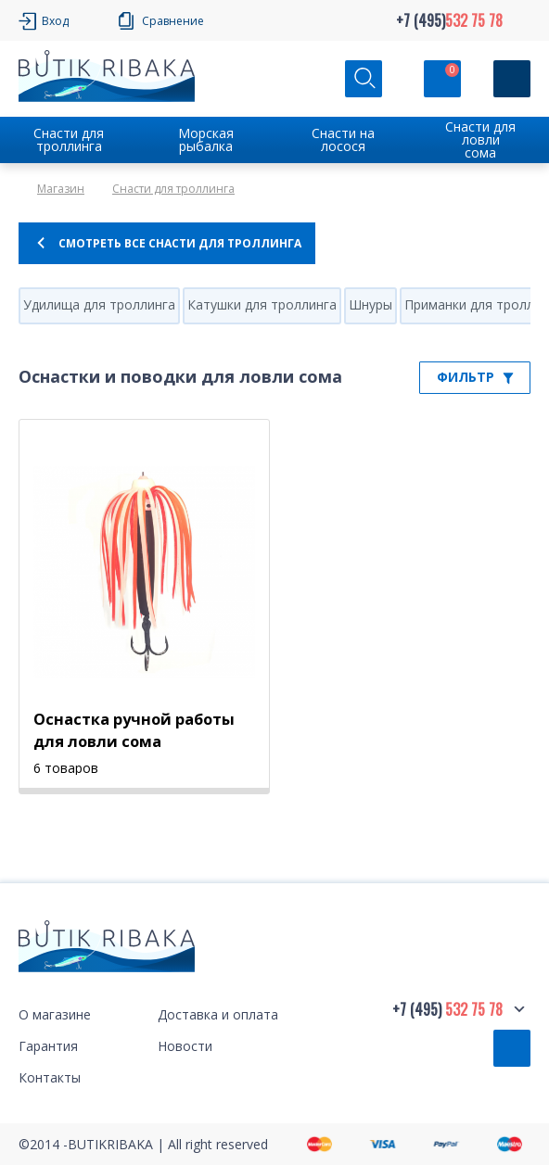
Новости (185, 1046)
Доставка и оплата (218, 1014)
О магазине (55, 1014)
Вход (55, 21)
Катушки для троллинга (262, 304)
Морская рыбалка (206, 139)
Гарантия (48, 1046)
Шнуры (370, 304)
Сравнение (173, 21)
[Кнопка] (511, 78)
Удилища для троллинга (99, 304)
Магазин (60, 188)
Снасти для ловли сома (480, 139)
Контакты (50, 1077)
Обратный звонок (511, 1048)
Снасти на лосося (343, 139)
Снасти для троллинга (68, 139)
